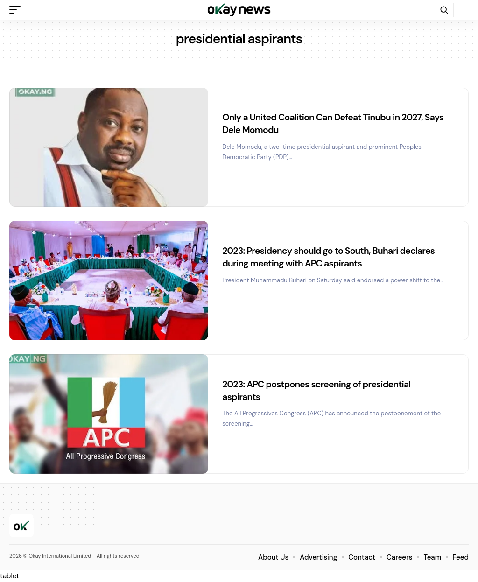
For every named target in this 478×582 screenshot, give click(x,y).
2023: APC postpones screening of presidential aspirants (319, 390)
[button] (17, 10)
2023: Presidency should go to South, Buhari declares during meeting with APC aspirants (332, 257)
